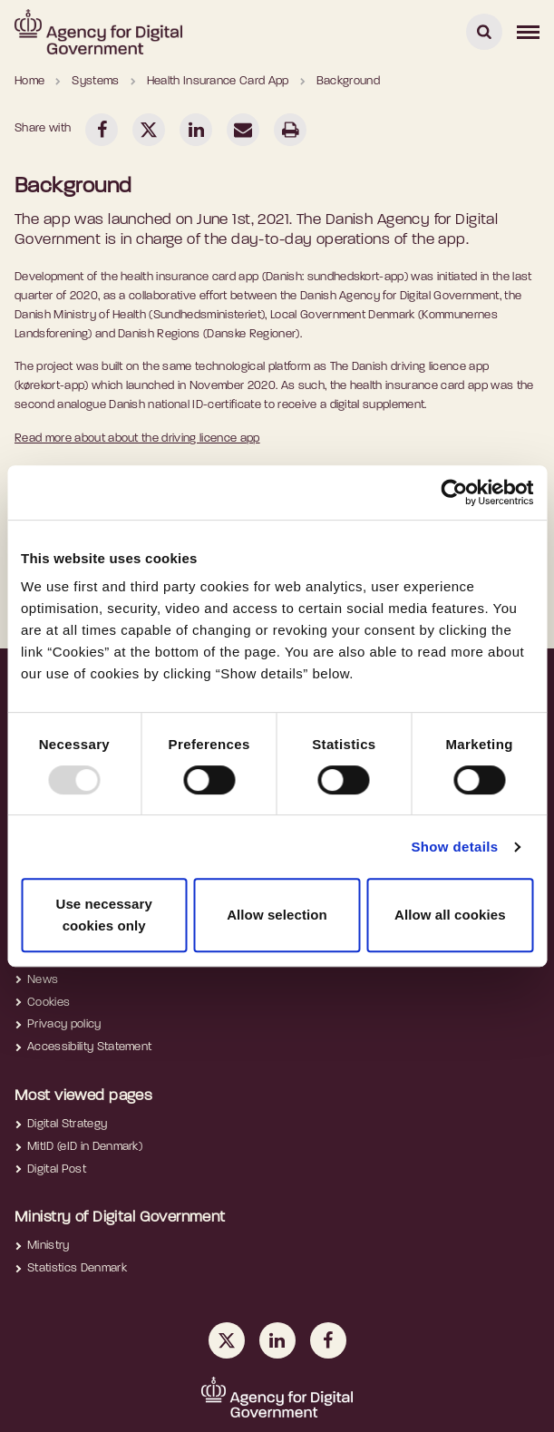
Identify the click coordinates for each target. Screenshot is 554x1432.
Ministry (48, 1246)
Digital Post (56, 1169)
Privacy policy (64, 1024)
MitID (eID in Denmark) (84, 1147)
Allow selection (277, 914)
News (42, 980)
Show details (454, 846)
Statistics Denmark (77, 1268)
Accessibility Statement (89, 1047)
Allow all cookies (450, 914)
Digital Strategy (67, 1124)
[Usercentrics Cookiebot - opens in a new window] (453, 492)
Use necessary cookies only (103, 914)
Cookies (48, 1002)
